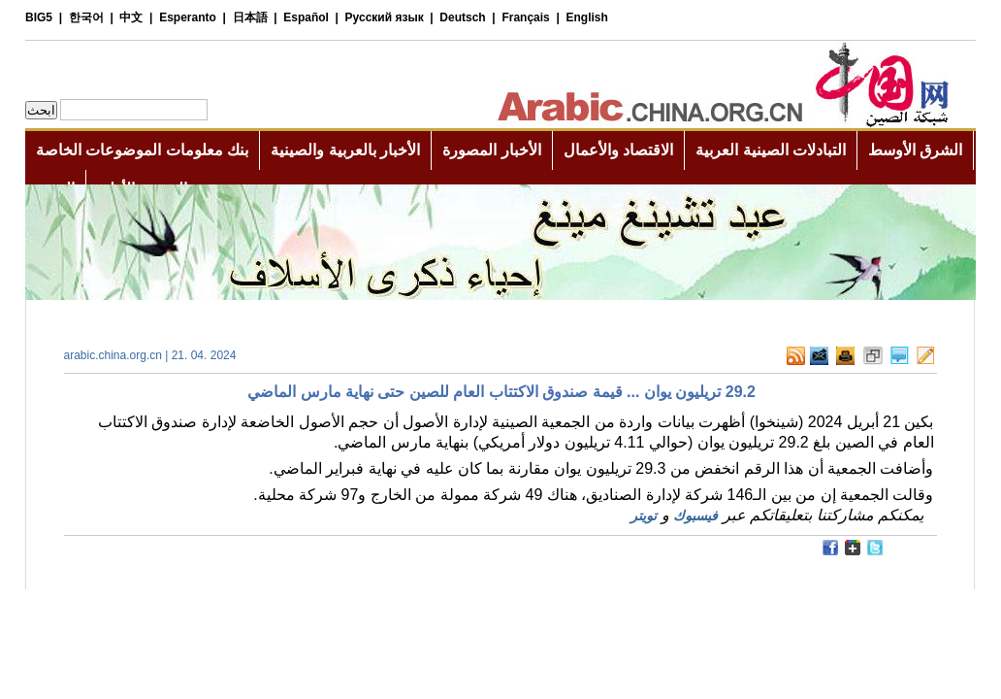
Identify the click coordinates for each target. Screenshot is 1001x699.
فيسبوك (695, 515)
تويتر (643, 515)
